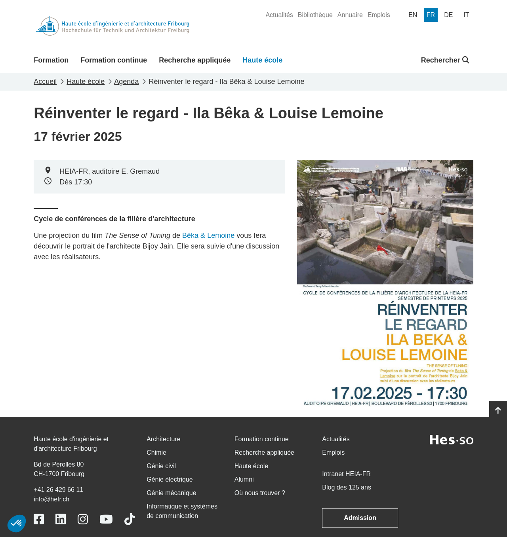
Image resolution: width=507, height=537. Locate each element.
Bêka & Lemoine (208, 235)
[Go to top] (498, 411)
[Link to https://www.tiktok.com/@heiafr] (129, 519)
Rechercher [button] (445, 60)
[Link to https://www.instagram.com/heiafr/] (83, 519)
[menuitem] (279, 15)
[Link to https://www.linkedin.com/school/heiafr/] (60, 519)
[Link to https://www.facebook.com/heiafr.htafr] (39, 519)
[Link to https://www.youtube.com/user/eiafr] (106, 519)
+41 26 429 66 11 (58, 489)
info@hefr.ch (51, 499)
